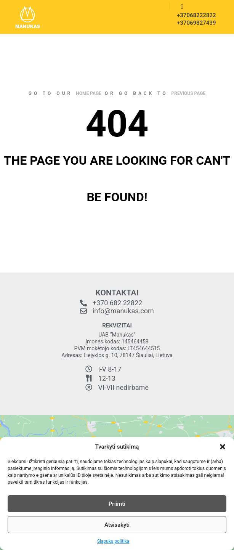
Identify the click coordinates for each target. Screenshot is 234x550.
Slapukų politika (113, 541)
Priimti (117, 503)
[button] (222, 447)
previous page (188, 93)
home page (88, 93)
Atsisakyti (117, 524)
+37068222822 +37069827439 (194, 19)
